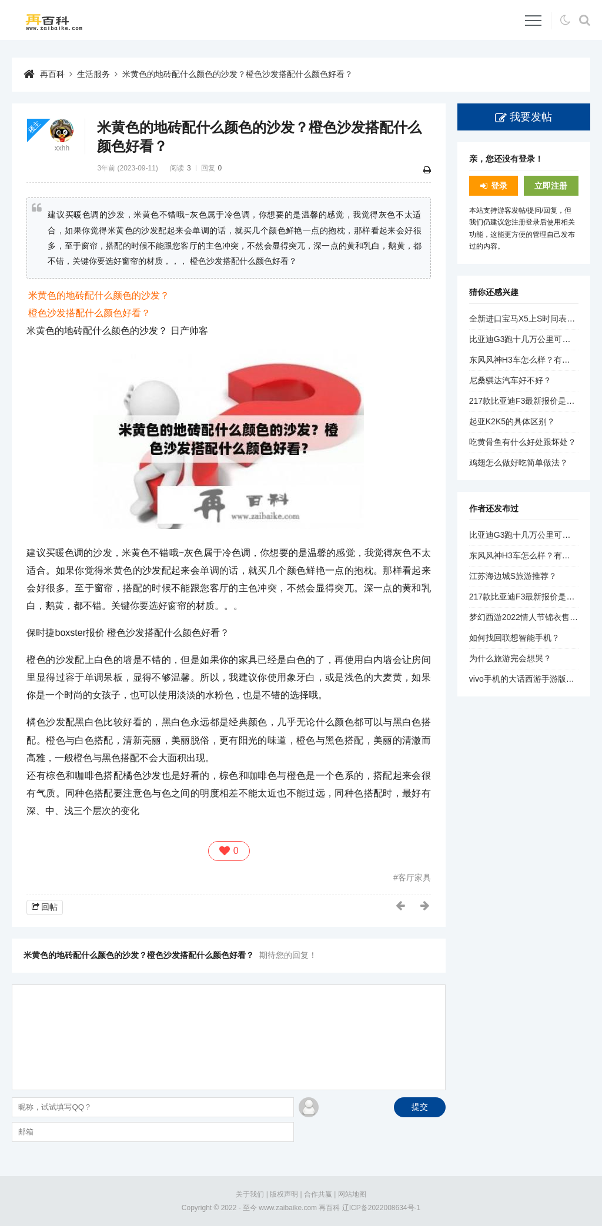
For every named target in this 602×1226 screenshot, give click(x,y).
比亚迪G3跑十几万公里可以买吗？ (532, 339)
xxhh (62, 148)
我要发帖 (531, 117)
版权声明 (284, 1194)
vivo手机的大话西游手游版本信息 (530, 679)
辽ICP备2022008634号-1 (381, 1208)
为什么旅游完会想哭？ (510, 658)
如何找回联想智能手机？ (514, 637)
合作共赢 (318, 1194)
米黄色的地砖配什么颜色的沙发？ (98, 295)
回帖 (49, 907)
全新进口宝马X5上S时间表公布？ (530, 318)
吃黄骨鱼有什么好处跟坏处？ (522, 442)
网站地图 (352, 1194)
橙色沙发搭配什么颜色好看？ (89, 313)
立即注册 (550, 185)
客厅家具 (414, 877)
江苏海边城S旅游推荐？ (513, 576)
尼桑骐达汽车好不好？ (510, 380)
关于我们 (250, 1194)
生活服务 (93, 74)
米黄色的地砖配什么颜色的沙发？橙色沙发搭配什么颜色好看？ (237, 74)
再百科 (52, 74)
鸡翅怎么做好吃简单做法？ (518, 462)
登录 (499, 185)
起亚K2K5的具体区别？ (512, 421)
